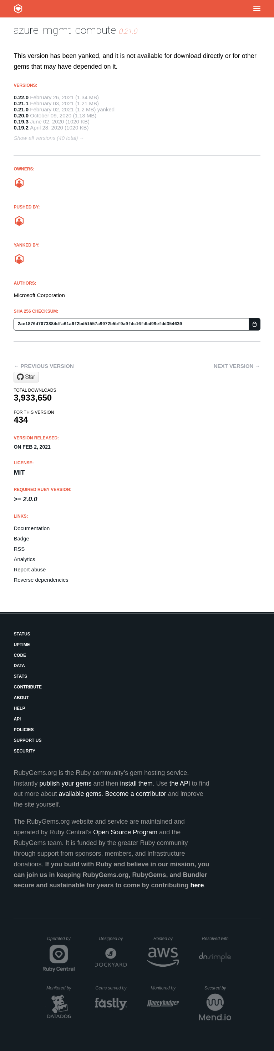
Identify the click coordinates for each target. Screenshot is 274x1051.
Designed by (113, 938)
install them (136, 783)
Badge (21, 538)
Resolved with (216, 938)
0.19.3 (21, 121)
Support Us (27, 740)
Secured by (217, 988)
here (197, 885)
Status (22, 634)
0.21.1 (21, 103)
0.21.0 (21, 109)
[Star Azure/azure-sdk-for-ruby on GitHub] (26, 377)
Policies (24, 729)
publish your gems (65, 783)
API (17, 719)
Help (19, 708)
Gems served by (111, 988)
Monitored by (60, 988)
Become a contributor (135, 793)
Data (19, 665)
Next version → (237, 366)
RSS (19, 549)
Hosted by (166, 938)
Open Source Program (125, 832)
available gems (80, 793)
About (21, 697)
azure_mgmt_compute (65, 30)
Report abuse (30, 569)
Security (24, 751)
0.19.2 (21, 128)
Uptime (22, 644)
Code (20, 655)
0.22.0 (21, 97)
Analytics (24, 559)
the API (179, 783)
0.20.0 (21, 115)
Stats (20, 676)
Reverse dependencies (41, 580)
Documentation (32, 528)
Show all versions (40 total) (46, 138)
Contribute (28, 687)
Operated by (61, 941)
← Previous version (43, 366)
